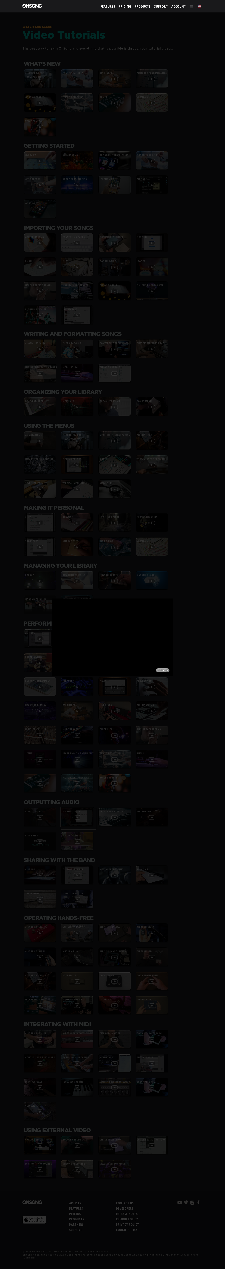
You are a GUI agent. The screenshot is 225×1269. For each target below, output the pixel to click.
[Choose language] (199, 6)
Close (162, 100)
